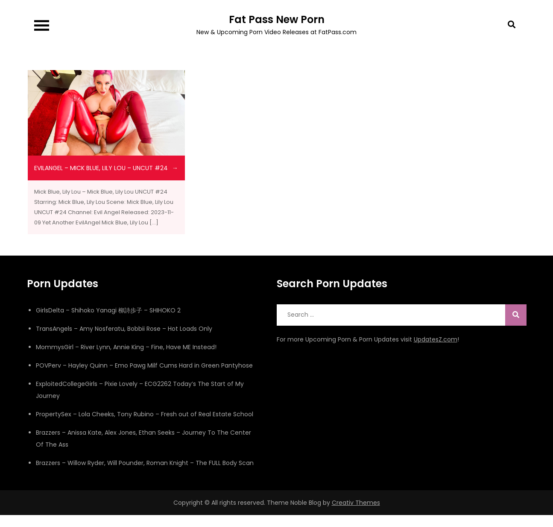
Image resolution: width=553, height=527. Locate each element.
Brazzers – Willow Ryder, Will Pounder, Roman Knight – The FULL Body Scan (145, 463)
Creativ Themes (356, 502)
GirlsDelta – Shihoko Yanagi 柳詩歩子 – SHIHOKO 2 (108, 310)
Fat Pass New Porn (277, 19)
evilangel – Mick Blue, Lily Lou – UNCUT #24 (101, 168)
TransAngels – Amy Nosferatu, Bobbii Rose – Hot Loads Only (124, 328)
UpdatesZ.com (435, 339)
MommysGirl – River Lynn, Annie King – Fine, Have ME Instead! (126, 347)
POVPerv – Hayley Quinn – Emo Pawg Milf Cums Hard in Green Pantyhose (144, 365)
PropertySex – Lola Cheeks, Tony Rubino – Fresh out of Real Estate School (144, 414)
